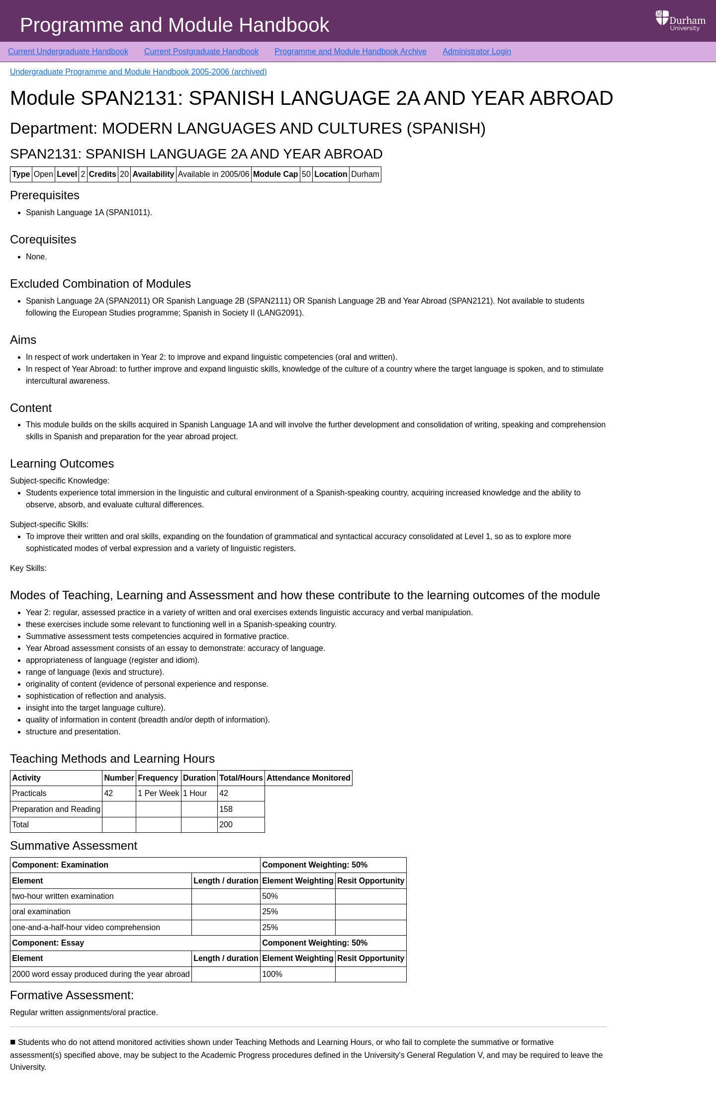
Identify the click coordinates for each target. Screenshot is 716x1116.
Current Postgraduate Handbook (201, 51)
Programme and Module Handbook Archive (350, 51)
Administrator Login (477, 51)
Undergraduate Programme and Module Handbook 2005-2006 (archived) (138, 72)
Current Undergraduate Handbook (68, 51)
